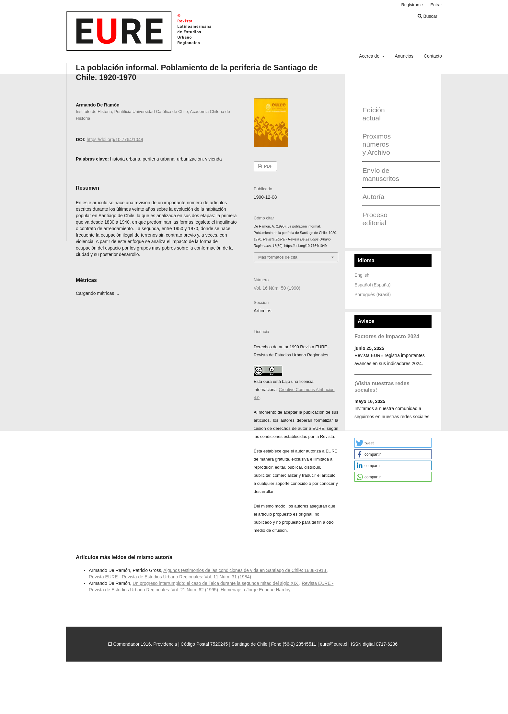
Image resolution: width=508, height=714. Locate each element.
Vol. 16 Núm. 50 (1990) (277, 288)
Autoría (374, 196)
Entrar (436, 4)
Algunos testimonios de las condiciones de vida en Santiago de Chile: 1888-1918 (245, 570)
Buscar (427, 16)
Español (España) (372, 284)
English (361, 275)
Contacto (433, 56)
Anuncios (404, 56)
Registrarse (412, 4)
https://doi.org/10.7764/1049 (115, 139)
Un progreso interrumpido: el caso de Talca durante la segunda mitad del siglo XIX (216, 583)
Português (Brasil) (372, 294)
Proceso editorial (375, 219)
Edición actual (374, 114)
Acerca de (370, 56)
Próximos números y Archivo (377, 144)
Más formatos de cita (277, 257)
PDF (267, 166)
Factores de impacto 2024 (386, 336)
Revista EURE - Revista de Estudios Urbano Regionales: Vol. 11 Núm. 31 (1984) (170, 576)
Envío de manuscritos (379, 174)
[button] (393, 443)
